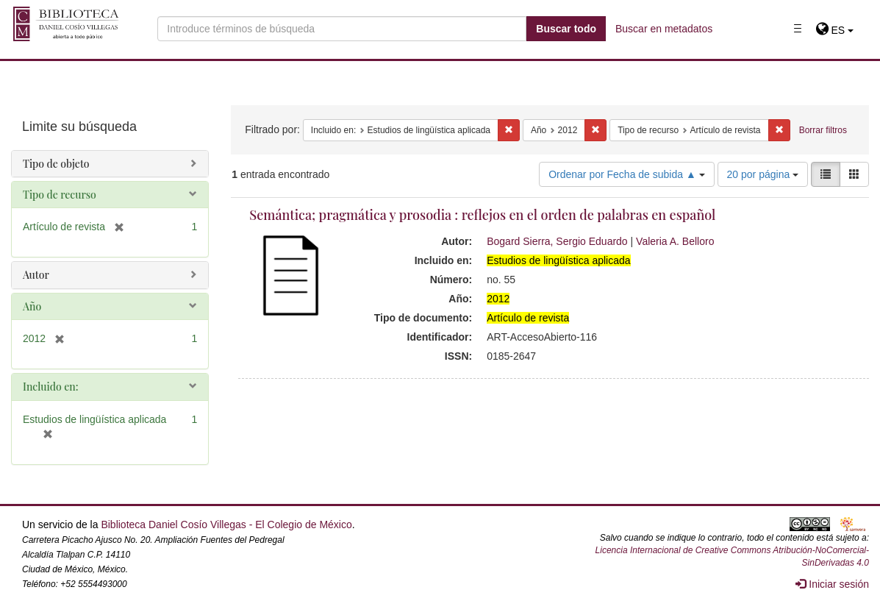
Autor (36, 275)
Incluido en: (50, 387)
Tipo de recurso (59, 195)
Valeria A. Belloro (675, 241)
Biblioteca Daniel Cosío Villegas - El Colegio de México (226, 524)
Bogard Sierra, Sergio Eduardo (557, 241)
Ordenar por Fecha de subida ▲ (626, 174)
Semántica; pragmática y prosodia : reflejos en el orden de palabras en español (482, 215)
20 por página (763, 174)
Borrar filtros (823, 130)
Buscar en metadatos (663, 29)
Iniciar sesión (832, 584)
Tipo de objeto (56, 164)
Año (32, 306)
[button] (835, 30)
